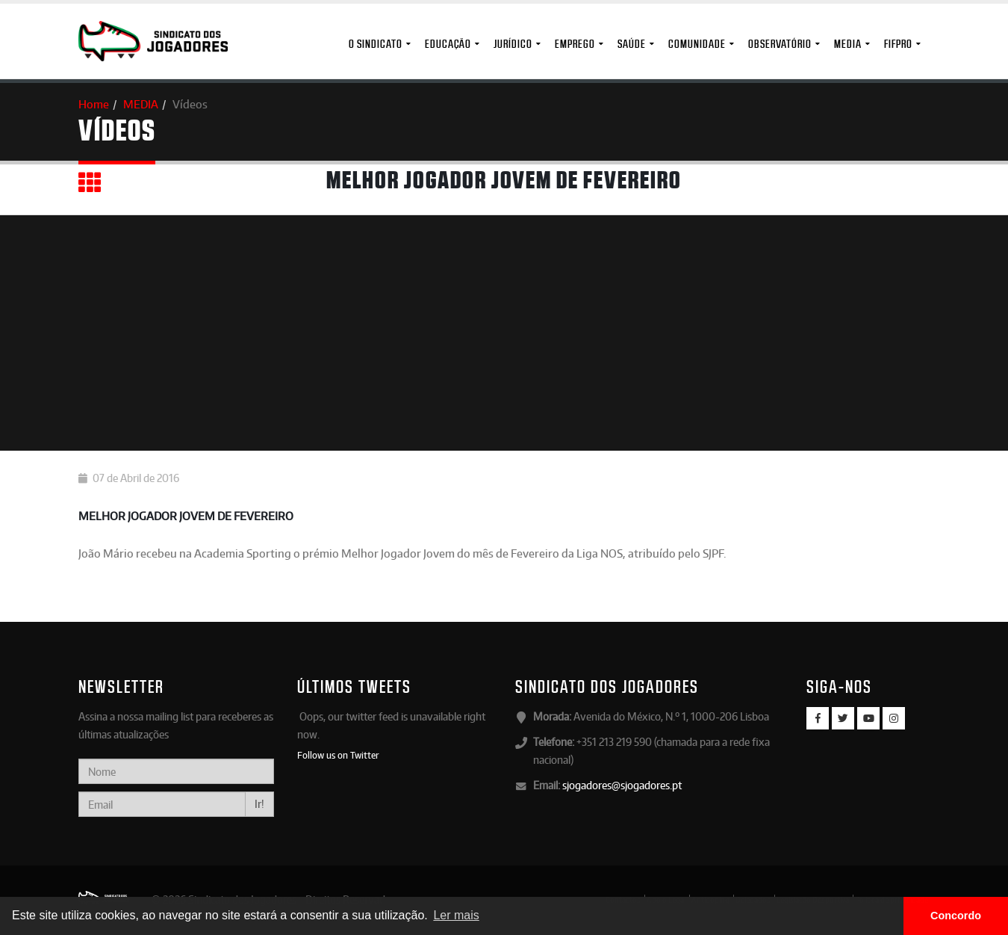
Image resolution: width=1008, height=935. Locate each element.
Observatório (780, 44)
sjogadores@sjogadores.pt (622, 785)
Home (93, 104)
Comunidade (697, 44)
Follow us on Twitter (338, 755)
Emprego (575, 44)
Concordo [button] (955, 916)
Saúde (631, 44)
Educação (448, 44)
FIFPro (898, 44)
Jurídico (513, 44)
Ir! (259, 803)
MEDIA (848, 44)
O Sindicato (375, 44)
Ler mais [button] (456, 915)
